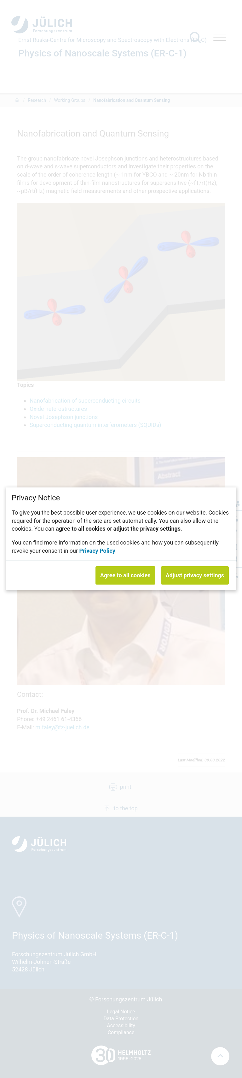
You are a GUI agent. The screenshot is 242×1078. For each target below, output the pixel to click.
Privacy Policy (97, 550)
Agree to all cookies (125, 575)
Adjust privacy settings (195, 575)
